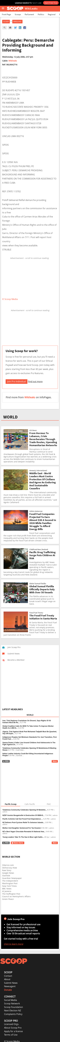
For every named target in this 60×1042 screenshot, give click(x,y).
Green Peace (8, 899)
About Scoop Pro (13, 1028)
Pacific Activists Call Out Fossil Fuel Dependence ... (22, 819)
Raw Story (6, 870)
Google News (8, 873)
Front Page (6, 14)
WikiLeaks (17, 21)
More (55, 761)
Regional (51, 14)
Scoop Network (12, 1003)
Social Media (10, 1000)
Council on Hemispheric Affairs (16, 896)
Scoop (6, 21)
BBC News (6, 888)
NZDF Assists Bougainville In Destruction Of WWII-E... (23, 815)
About (7, 979)
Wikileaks (12, 60)
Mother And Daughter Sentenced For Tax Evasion (21, 828)
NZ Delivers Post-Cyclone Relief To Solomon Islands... (23, 822)
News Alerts (17, 843)
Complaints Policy (13, 1014)
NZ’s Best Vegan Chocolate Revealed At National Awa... (23, 832)
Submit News (11, 983)
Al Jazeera (6, 891)
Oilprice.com (8, 865)
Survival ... (20, 756)
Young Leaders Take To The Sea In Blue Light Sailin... (23, 837)
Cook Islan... (20, 750)
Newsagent (10, 986)
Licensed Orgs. (11, 1024)
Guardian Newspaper (12, 878)
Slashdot (6, 875)
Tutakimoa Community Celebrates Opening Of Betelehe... (24, 810)
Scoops (18, 14)
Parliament (29, 14)
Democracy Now (9, 867)
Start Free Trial (50, 2)
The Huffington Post (11, 894)
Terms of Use (10, 1035)
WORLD (10, 417)
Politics (41, 14)
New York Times (9, 886)
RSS (6, 761)
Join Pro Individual (16, 381)
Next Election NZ (12, 1010)
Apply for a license (13, 1031)
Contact (8, 976)
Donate (8, 990)
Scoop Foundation (13, 1007)
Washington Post (9, 883)
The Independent (10, 880)
